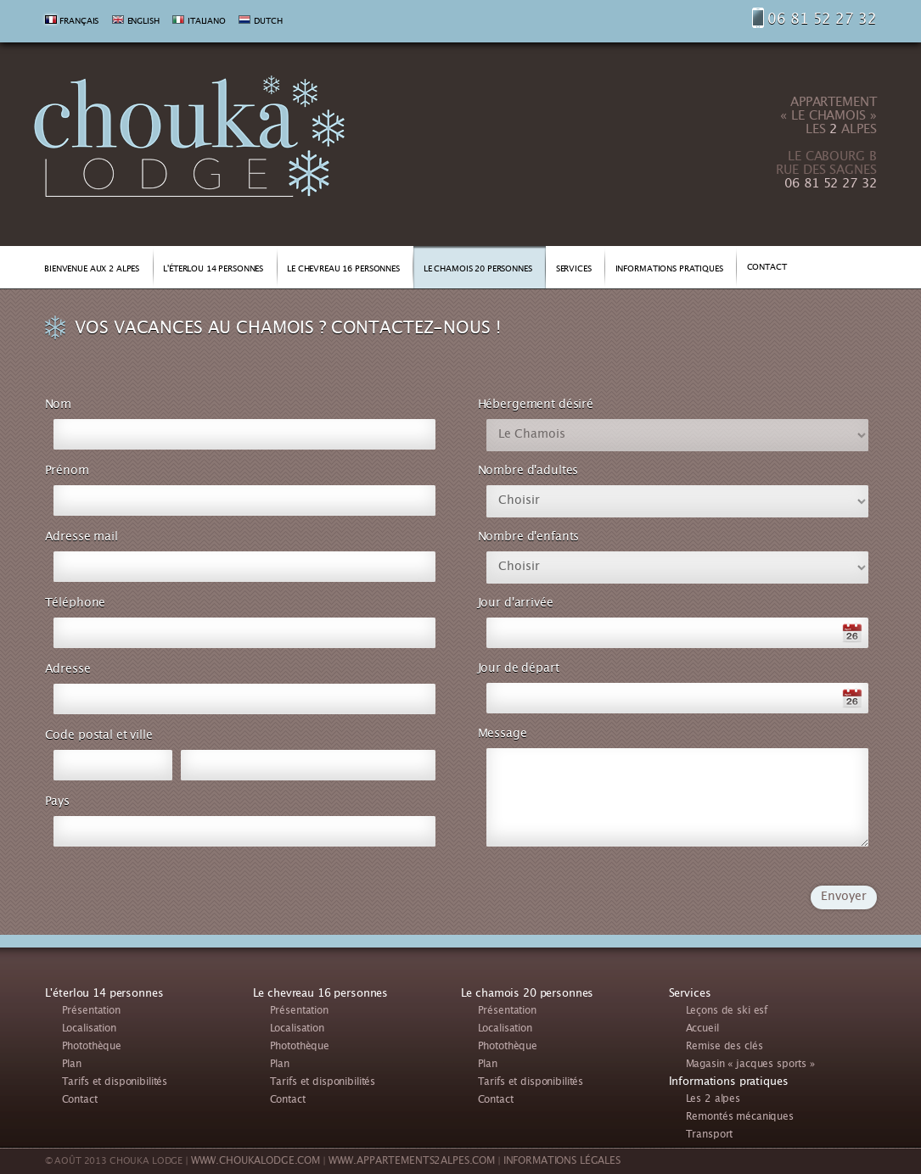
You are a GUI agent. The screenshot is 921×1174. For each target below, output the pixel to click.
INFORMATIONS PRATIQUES (669, 269)
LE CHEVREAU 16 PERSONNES (343, 269)
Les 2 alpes (713, 1100)
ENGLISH (143, 22)
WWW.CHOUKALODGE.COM (255, 1161)
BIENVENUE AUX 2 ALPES (91, 269)
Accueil (702, 1029)
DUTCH (268, 22)
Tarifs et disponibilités (115, 1083)
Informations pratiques (729, 1082)
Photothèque (91, 1047)
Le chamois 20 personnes (527, 994)
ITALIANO (207, 22)
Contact (80, 1100)
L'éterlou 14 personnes (104, 994)
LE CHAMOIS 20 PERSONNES (478, 269)
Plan (71, 1065)
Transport (709, 1135)
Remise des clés (724, 1047)
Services (690, 994)
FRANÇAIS (78, 22)
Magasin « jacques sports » (750, 1065)
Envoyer (843, 897)
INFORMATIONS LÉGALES (562, 1161)
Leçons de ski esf (727, 1011)
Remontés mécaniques (740, 1117)
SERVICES (574, 269)
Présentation (91, 1011)
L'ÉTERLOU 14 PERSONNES (213, 269)
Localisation (89, 1029)
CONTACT (767, 268)
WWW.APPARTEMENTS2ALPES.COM (412, 1161)
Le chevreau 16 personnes (321, 994)
